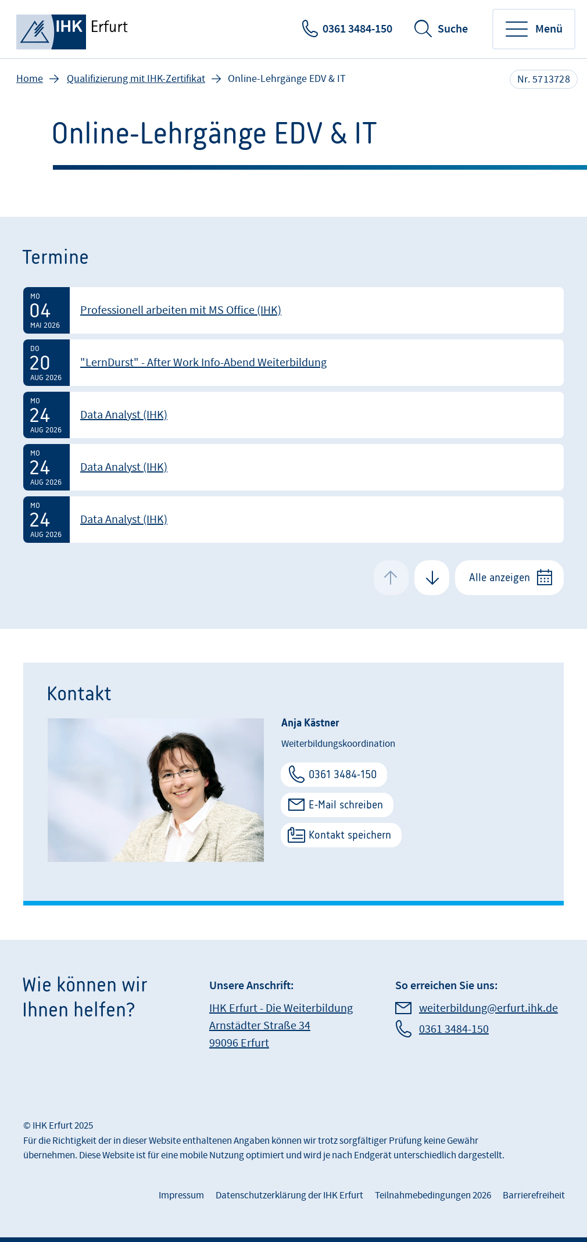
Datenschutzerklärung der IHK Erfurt (289, 1195)
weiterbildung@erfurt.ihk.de (488, 1008)
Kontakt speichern (350, 835)
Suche (453, 29)
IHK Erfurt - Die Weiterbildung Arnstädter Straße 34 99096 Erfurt (281, 1026)
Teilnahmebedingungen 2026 (433, 1195)
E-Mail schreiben (346, 804)
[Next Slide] (431, 577)
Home (29, 78)
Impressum (181, 1195)
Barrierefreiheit (534, 1195)
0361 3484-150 (357, 29)
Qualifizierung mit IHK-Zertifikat (136, 78)
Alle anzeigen (499, 577)
